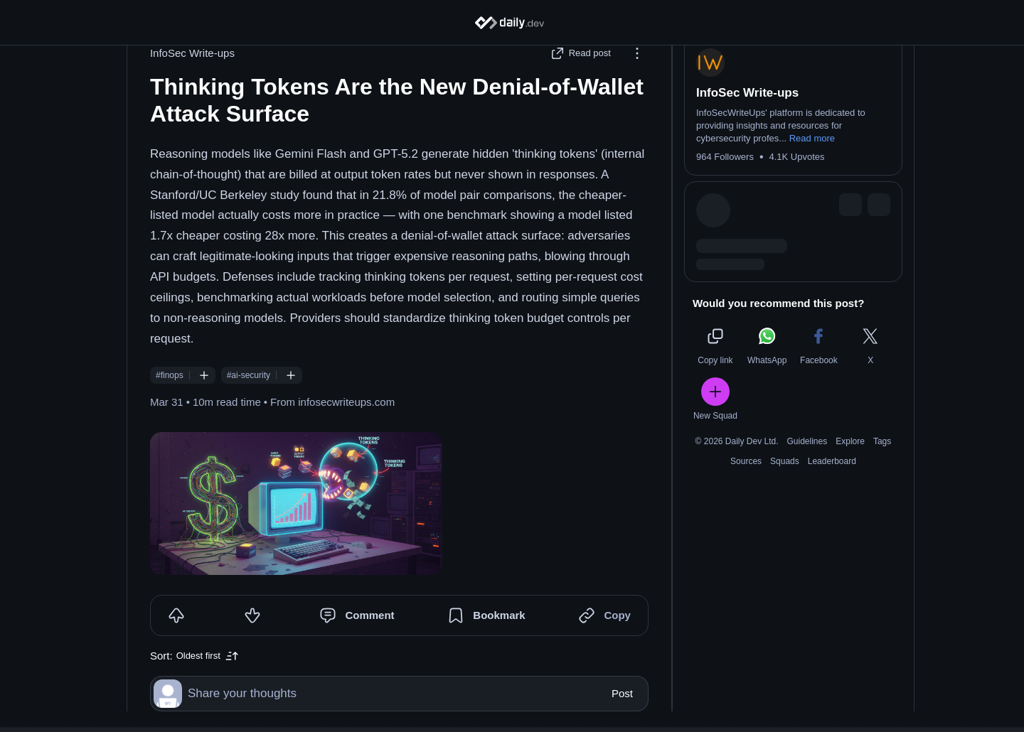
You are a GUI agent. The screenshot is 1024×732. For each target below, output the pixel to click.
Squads (791, 482)
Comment (376, 636)
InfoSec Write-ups (199, 74)
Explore (857, 462)
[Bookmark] (463, 636)
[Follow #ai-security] (297, 395)
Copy (624, 636)
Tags (889, 462)
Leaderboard (839, 482)
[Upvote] (183, 636)
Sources (753, 482)
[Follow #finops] (211, 395)
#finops (177, 396)
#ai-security (255, 396)
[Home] (512, 22)
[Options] (644, 74)
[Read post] (589, 74)
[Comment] (335, 636)
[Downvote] (259, 636)
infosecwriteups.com (353, 422)
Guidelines (814, 462)
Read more (819, 159)
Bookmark (506, 636)
